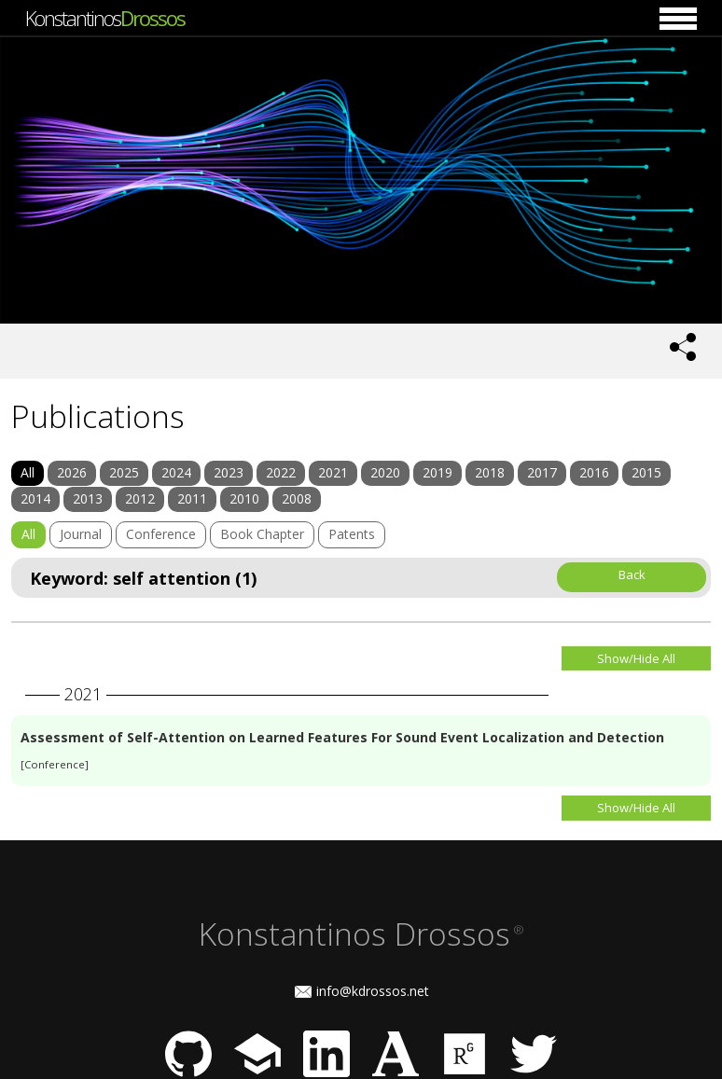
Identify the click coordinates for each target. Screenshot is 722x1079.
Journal (81, 534)
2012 (140, 498)
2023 (228, 472)
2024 (176, 472)
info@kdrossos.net (372, 991)
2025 (124, 472)
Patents (351, 534)
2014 (35, 498)
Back (632, 574)
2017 (542, 472)
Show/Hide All (636, 658)
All (28, 472)
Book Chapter (262, 534)
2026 (72, 472)
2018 (490, 472)
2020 (385, 472)
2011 (192, 498)
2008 (297, 498)
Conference (161, 534)
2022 (281, 472)
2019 (437, 472)
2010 (244, 498)
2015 (646, 472)
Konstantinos (105, 18)
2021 (333, 472)
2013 (88, 498)
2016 (594, 472)
